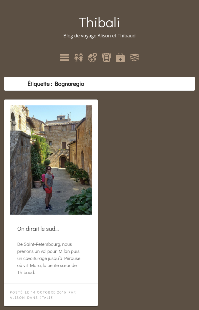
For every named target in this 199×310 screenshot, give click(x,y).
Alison (17, 297)
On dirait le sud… (38, 228)
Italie (46, 297)
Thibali (99, 21)
